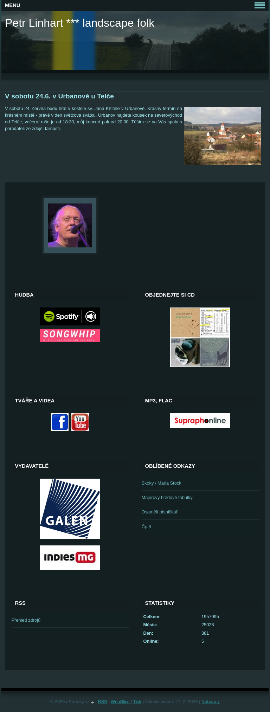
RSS (102, 701)
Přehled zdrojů (26, 620)
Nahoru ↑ (210, 701)
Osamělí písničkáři (160, 511)
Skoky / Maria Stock (161, 483)
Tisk (137, 701)
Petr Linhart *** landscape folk (79, 23)
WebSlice (120, 701)
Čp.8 (146, 526)
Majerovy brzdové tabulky (167, 497)
